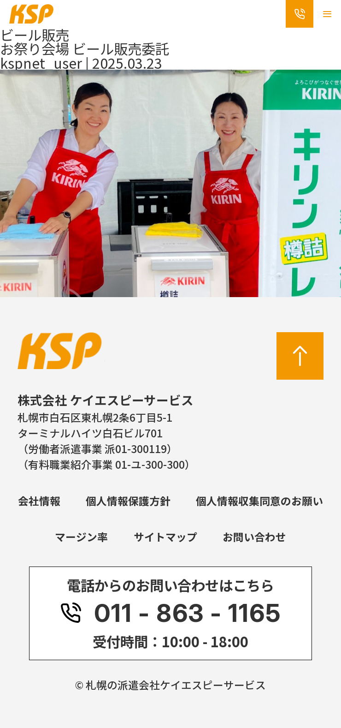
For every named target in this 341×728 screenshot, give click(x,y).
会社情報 (39, 500)
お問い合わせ (254, 536)
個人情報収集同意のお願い (259, 500)
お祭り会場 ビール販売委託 (84, 48)
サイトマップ (165, 536)
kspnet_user (41, 63)
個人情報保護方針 (128, 500)
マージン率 (81, 536)
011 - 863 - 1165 (170, 613)
